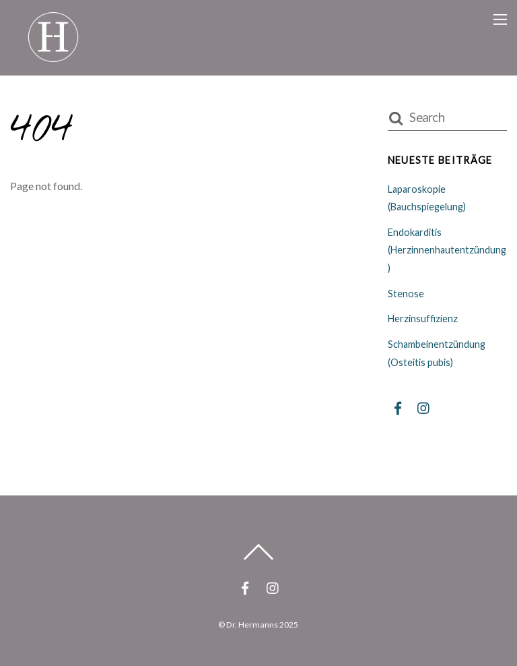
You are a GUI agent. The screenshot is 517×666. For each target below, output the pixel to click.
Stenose (406, 293)
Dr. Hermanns (252, 624)
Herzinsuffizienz (423, 318)
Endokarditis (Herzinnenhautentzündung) (447, 250)
